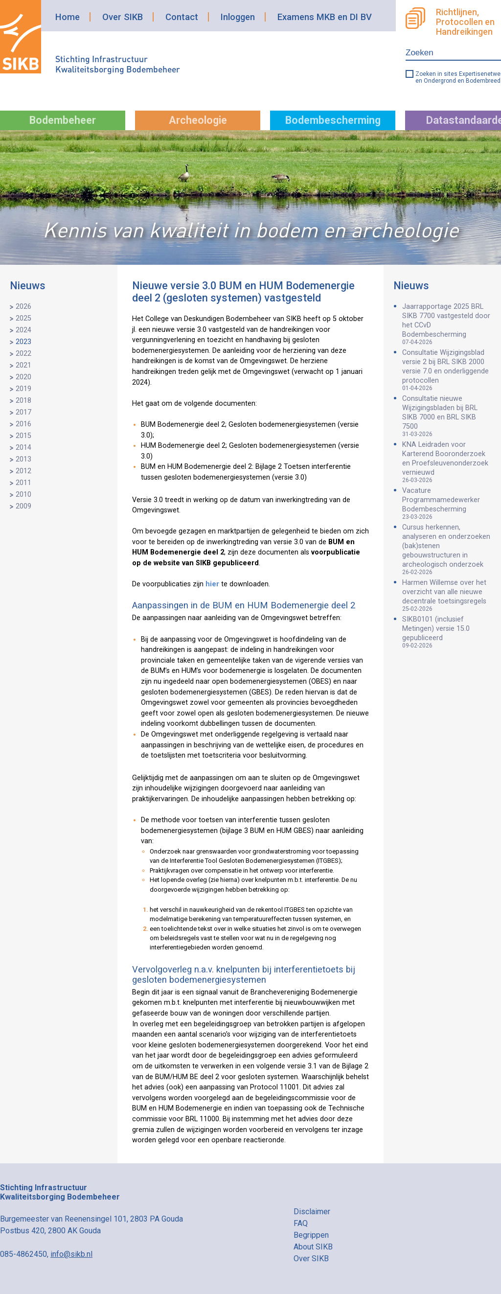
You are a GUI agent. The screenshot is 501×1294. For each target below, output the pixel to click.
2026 (23, 306)
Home (67, 17)
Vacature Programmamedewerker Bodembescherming (446, 503)
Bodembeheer (62, 120)
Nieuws (28, 285)
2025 (23, 318)
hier (212, 584)
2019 (23, 389)
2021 (23, 365)
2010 (23, 494)
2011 (23, 483)
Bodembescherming (333, 120)
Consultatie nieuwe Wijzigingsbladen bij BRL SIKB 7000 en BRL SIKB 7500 (446, 416)
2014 (23, 447)
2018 (23, 400)
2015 (23, 436)
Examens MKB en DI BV (324, 17)
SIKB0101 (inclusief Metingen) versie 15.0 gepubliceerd (446, 632)
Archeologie (198, 120)
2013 (23, 459)
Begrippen (311, 1235)
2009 (23, 506)
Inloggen (238, 17)
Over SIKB (122, 17)
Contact (181, 17)
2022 (23, 353)
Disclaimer (312, 1211)
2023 (23, 342)
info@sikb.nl (71, 1254)
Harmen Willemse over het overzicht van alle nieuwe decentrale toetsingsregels (446, 595)
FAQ (301, 1223)
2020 (23, 377)
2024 (23, 330)
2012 (23, 471)
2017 (23, 412)
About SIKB (313, 1246)
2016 (23, 424)
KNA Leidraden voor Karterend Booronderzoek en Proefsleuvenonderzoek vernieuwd (446, 462)
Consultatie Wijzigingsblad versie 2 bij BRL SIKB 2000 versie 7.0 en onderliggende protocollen (446, 370)
